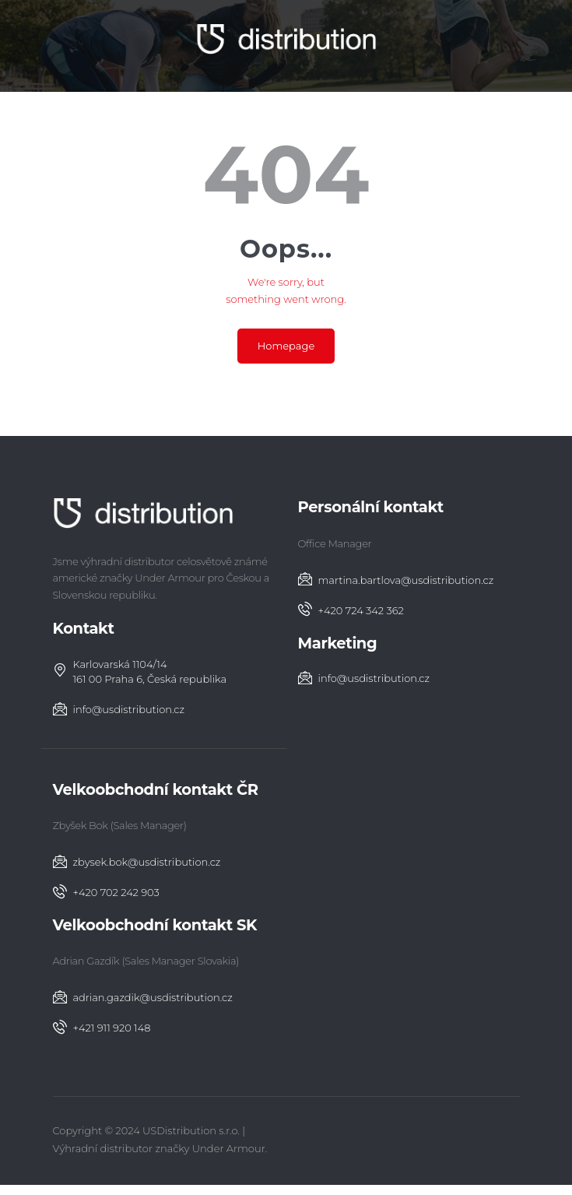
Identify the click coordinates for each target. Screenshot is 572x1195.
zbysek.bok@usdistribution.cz (147, 862)
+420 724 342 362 (361, 610)
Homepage (286, 345)
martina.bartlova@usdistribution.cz (406, 580)
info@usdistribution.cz (129, 709)
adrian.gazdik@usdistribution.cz (153, 997)
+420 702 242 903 (116, 892)
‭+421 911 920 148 (112, 1027)
